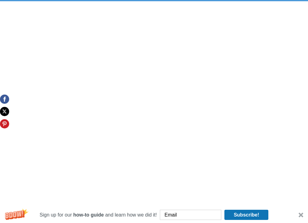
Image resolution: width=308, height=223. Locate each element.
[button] (154, 215)
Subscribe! (246, 214)
